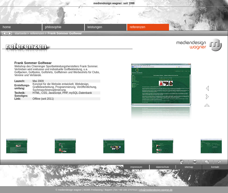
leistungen (94, 27)
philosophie (53, 27)
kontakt (215, 167)
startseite (21, 33)
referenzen (137, 27)
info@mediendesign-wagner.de (155, 189)
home (7, 27)
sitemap (189, 167)
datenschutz (162, 167)
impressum (136, 167)
